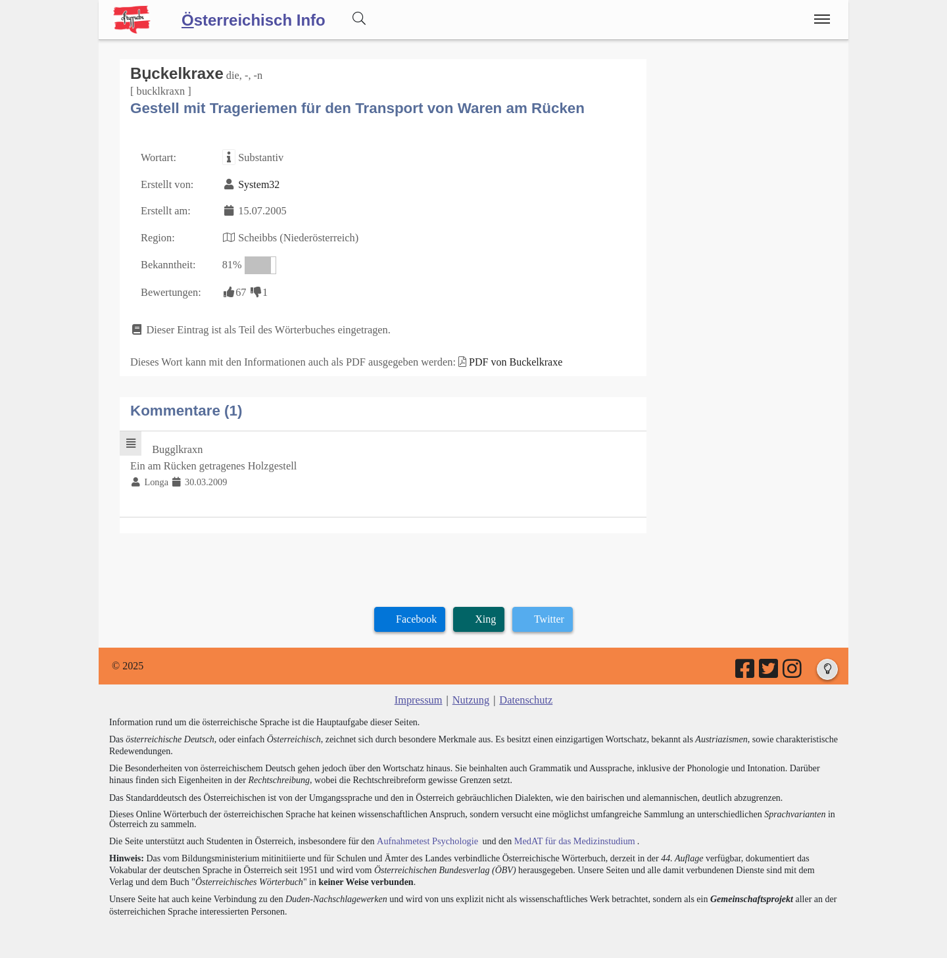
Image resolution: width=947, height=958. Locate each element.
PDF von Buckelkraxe (509, 358)
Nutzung (470, 694)
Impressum (419, 694)
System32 (257, 183)
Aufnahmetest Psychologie (425, 834)
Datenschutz (525, 694)
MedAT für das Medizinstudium (570, 834)
